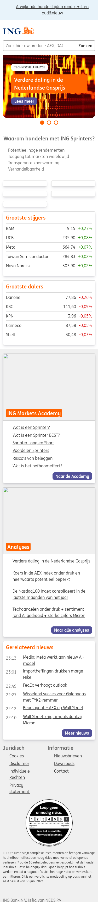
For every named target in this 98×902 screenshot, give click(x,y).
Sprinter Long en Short (33, 442)
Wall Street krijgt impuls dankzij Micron (44, 717)
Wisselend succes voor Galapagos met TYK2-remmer (45, 694)
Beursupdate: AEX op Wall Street (44, 708)
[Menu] (93, 32)
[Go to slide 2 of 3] (49, 123)
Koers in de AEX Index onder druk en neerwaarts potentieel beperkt (46, 576)
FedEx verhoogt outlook (36, 686)
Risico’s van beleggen (33, 458)
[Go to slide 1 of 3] (42, 123)
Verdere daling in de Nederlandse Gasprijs (51, 561)
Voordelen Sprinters (31, 450)
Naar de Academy (72, 476)
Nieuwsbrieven (68, 756)
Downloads (64, 763)
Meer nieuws (77, 733)
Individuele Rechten (19, 771)
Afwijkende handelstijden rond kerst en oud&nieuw (52, 7)
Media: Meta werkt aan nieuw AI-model (45, 658)
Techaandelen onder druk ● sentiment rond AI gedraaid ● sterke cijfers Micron (49, 612)
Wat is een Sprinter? (31, 427)
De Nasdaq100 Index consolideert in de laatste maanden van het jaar (49, 594)
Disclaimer (19, 763)
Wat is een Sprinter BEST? (36, 435)
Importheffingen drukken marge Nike (44, 672)
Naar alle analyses (71, 630)
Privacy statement (19, 785)
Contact (61, 771)
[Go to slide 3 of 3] (56, 123)
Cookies (16, 756)
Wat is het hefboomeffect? (37, 465)
